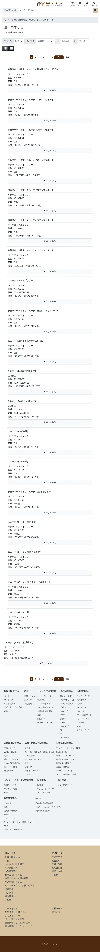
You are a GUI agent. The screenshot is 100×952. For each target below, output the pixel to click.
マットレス (8, 700)
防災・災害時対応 (65, 785)
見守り (7, 792)
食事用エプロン (31, 771)
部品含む (83, 41)
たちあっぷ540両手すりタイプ (22, 371)
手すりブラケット (11, 759)
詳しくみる (50, 90)
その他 (8, 900)
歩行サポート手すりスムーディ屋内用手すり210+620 (33, 311)
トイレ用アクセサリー (46, 707)
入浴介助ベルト (83, 719)
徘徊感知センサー (11, 785)
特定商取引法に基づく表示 (17, 923)
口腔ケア (28, 774)
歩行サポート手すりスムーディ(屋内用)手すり (29, 492)
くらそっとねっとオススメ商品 (48, 807)
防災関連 (9, 892)
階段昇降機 (8, 771)
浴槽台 (79, 704)
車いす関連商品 (66, 704)
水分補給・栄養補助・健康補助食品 (39, 752)
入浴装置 (7, 803)
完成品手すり (9, 748)
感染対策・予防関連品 (13, 829)
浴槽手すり (81, 700)
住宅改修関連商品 (13, 875)
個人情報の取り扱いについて (18, 926)
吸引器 (40, 785)
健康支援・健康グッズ (65, 763)
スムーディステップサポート (21, 280)
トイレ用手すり (43, 704)
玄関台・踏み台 (10, 752)
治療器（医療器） (63, 767)
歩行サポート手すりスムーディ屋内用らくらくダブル (33, 69)
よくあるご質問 (12, 915)
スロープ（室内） (11, 767)
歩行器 (63, 722)
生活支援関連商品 (13, 882)
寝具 (6, 711)
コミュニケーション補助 (66, 774)
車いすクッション (67, 700)
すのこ (79, 726)
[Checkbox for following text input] (57, 41)
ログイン (22, 912)
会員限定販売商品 (42, 811)
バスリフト (81, 711)
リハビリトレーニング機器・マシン (18, 822)
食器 (27, 763)
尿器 (39, 715)
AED (6, 826)
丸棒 (6, 756)
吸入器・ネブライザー (46, 789)
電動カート (64, 707)
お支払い (56, 861)
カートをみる (11, 908)
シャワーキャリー (84, 730)
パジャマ (28, 700)
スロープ (64, 711)
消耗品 (7, 814)
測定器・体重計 (10, 811)
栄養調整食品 (30, 756)
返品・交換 (57, 871)
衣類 (7, 861)
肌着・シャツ (29, 696)
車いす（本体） (66, 696)
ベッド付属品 (9, 704)
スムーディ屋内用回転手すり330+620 (25, 341)
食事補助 (28, 767)
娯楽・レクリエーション (66, 756)
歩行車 (63, 719)
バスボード (81, 707)
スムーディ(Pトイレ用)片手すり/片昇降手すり (29, 582)
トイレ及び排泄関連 (14, 864)
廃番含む (66, 41)
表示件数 (8, 41)
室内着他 (28, 704)
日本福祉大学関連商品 (44, 803)
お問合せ (56, 912)
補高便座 (41, 700)
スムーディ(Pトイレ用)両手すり (23, 522)
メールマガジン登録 (14, 919)
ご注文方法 (57, 857)
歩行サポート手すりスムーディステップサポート (31, 100)
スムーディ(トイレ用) (18, 431)
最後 (67, 57)
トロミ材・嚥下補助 (33, 759)
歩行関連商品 (11, 868)
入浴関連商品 (11, 871)
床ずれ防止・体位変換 (13, 707)
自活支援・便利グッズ (65, 759)
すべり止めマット (84, 715)
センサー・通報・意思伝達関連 (19, 885)
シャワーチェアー (84, 696)
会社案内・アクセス (61, 908)
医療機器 (9, 889)
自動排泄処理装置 (44, 711)
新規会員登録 (11, 912)
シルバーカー (65, 726)
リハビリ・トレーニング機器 (68, 748)
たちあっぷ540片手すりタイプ (22, 401)
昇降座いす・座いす (64, 771)
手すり (63, 715)
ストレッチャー (10, 818)
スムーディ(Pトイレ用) (18, 612)
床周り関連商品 (12, 857)
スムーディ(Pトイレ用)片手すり (18, 642)
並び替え (30, 41)
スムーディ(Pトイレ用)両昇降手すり (25, 552)
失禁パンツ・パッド (45, 722)
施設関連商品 (11, 896)
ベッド (7, 696)
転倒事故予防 (61, 752)
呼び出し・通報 (10, 789)
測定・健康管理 (43, 792)
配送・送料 (57, 864)
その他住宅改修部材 (12, 763)
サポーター (64, 737)
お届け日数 (57, 868)
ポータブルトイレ (44, 696)
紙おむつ (41, 719)
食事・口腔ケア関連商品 (16, 878)
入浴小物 (80, 722)
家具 (6, 807)
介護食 (27, 748)
